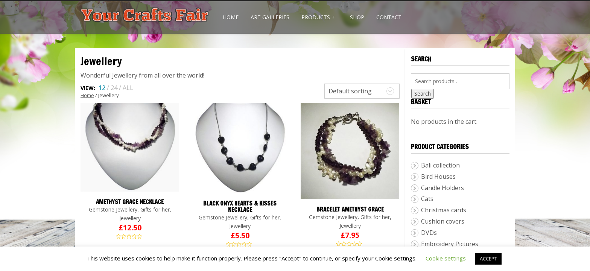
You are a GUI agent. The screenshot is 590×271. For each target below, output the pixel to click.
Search (422, 93)
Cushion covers (442, 221)
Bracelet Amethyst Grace (350, 209)
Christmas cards (443, 210)
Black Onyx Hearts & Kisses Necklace (240, 206)
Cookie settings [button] (446, 258)
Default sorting (350, 91)
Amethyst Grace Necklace (130, 202)
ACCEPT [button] (488, 258)
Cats (427, 199)
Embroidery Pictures (449, 244)
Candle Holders (442, 188)
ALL (128, 88)
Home (231, 17)
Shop (357, 17)
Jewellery (130, 218)
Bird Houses (438, 176)
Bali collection (440, 165)
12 (102, 88)
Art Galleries (270, 17)
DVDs (429, 232)
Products (318, 17)
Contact (388, 17)
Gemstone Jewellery (113, 209)
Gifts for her (155, 209)
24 (114, 88)
